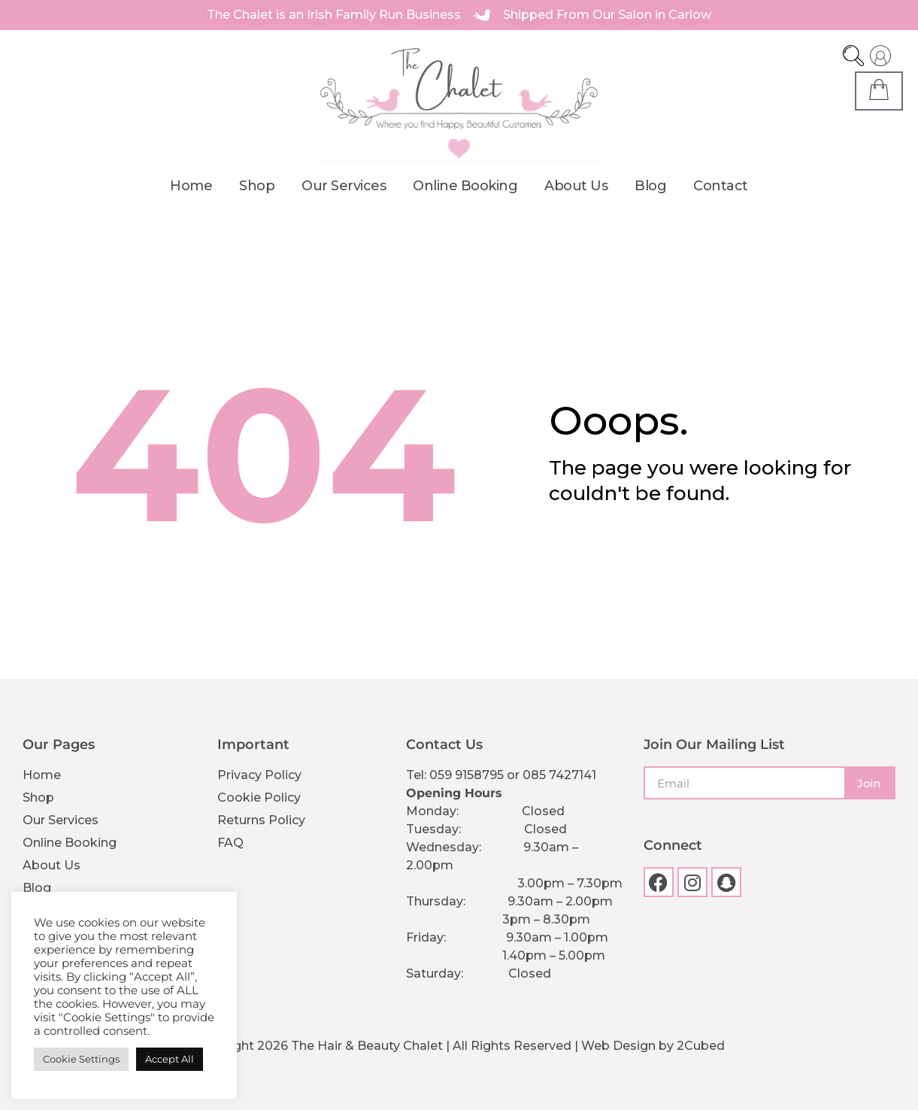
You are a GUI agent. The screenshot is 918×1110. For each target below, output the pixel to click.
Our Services (343, 185)
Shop (256, 185)
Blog (650, 185)
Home (191, 185)
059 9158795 (466, 774)
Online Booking (465, 185)
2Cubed (701, 1045)
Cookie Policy (259, 797)
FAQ (230, 842)
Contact (720, 185)
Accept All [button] (169, 1059)
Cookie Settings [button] (81, 1059)
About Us (575, 185)
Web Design (618, 1045)
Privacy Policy (259, 774)
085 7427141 (559, 774)
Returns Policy (261, 819)
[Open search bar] (853, 55)
